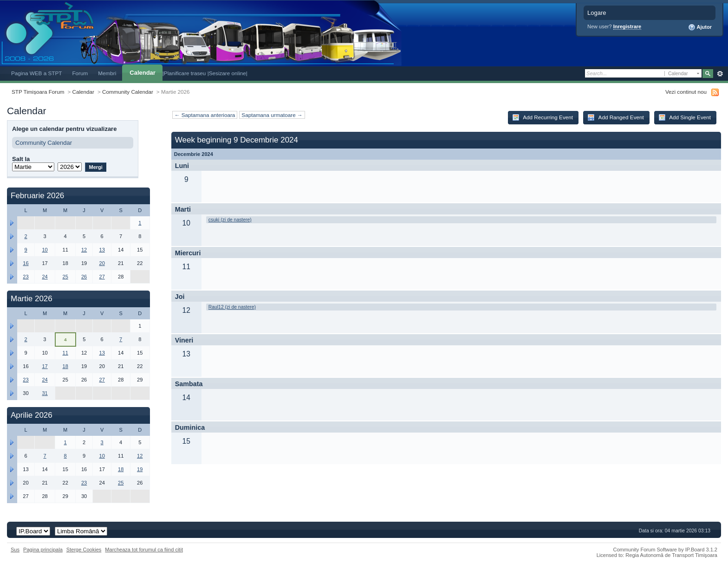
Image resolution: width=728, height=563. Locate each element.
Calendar (142, 72)
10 (44, 249)
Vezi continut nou (686, 92)
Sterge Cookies (84, 549)
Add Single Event (684, 117)
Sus (15, 549)
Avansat (720, 73)
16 (25, 263)
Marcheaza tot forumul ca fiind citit (144, 549)
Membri (107, 73)
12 (84, 249)
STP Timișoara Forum (38, 92)
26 (84, 276)
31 (44, 393)
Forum (80, 73)
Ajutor (700, 27)
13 (102, 249)
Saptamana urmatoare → (271, 115)
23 (25, 276)
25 (65, 276)
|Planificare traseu (185, 73)
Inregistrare (627, 26)
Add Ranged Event (615, 117)
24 (44, 276)
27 (102, 276)
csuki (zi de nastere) (230, 219)
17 (44, 366)
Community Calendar (127, 92)
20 (102, 263)
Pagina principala (43, 549)
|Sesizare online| (227, 73)
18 (65, 366)
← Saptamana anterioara (205, 115)
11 (65, 353)
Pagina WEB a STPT (36, 73)
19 (140, 469)
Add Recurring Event (542, 117)
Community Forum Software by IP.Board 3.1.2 (665, 549)
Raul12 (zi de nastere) (232, 307)
